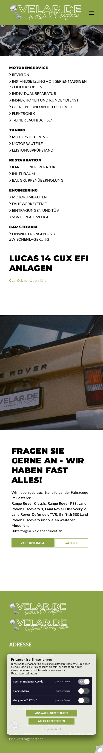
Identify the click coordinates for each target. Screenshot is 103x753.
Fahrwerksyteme (28, 203)
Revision (19, 74)
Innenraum (22, 173)
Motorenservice (28, 68)
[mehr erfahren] (63, 681)
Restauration (25, 160)
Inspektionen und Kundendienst (43, 100)
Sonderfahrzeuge (29, 217)
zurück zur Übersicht (27, 280)
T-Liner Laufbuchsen (31, 120)
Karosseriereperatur (32, 167)
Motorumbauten (28, 197)
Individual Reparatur (32, 93)
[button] (91, 12)
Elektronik (22, 113)
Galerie (72, 543)
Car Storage (24, 227)
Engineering (23, 190)
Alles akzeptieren (51, 720)
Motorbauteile (26, 143)
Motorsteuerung (28, 137)
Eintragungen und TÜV (34, 210)
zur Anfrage (33, 543)
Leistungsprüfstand (31, 150)
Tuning (17, 130)
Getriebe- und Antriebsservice (41, 106)
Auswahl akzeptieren (51, 712)
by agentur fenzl (51, 729)
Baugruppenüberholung (36, 180)
